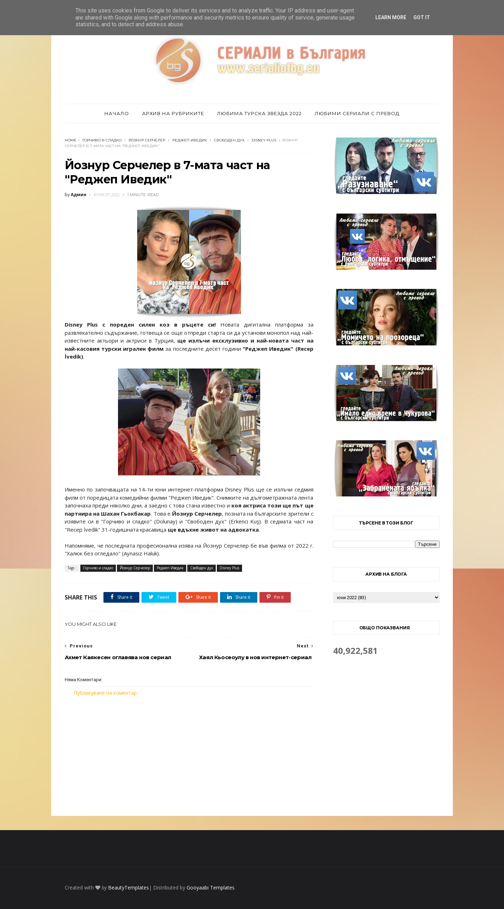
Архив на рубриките (173, 113)
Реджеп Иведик (189, 140)
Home (70, 140)
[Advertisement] (189, 756)
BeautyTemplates (128, 887)
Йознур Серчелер (147, 140)
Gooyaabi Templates (211, 887)
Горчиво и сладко (102, 140)
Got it (421, 17)
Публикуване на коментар (105, 692)
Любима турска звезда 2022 (259, 113)
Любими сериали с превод (357, 113)
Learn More (390, 17)
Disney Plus (264, 140)
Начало (116, 113)
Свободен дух (229, 140)
